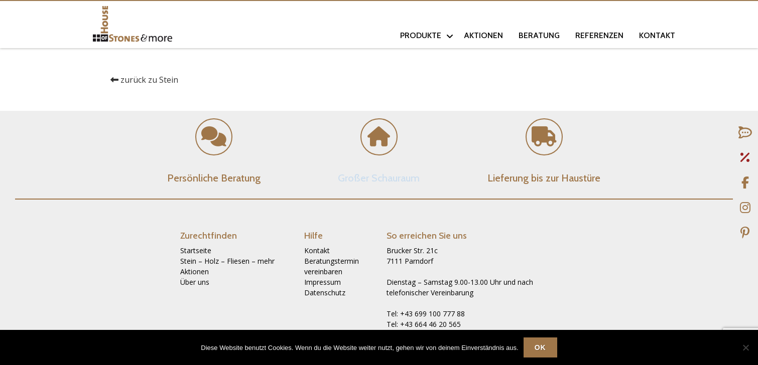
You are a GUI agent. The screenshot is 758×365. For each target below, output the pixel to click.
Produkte (420, 35)
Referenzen (599, 35)
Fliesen (238, 261)
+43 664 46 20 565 (430, 324)
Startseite (195, 250)
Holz (211, 261)
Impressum (322, 282)
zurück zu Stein (144, 79)
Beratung (539, 35)
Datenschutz (324, 292)
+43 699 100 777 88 (432, 313)
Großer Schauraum (379, 178)
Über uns (194, 282)
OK (540, 347)
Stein (188, 261)
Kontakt (657, 35)
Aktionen (483, 35)
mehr (266, 261)
